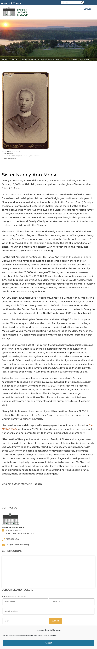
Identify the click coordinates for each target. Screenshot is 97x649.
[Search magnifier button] (82, 2)
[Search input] (71, 3)
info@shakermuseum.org (17, 545)
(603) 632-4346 (12, 539)
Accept (48, 643)
